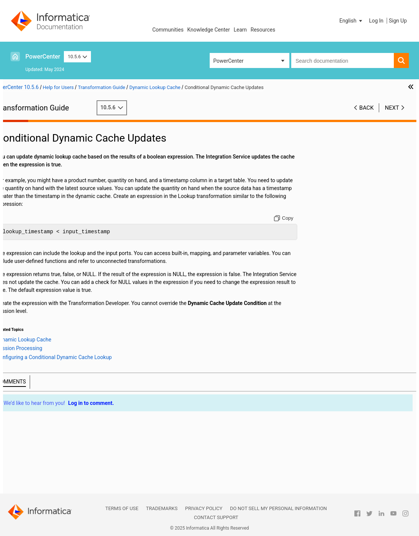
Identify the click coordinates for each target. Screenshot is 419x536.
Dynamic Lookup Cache (43, 276)
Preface (24, 127)
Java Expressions (35, 237)
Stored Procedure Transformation (54, 450)
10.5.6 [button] (77, 56)
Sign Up (398, 21)
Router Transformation (41, 395)
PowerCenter (43, 56)
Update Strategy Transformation (52, 482)
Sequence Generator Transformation (57, 403)
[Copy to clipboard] (314, 226)
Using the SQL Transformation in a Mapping (55, 438)
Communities (167, 30)
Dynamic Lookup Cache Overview (65, 284)
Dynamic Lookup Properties (59, 292)
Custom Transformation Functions (55, 158)
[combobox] (342, 60)
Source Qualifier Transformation (52, 418)
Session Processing (57, 332)
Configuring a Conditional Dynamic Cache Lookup (70, 340)
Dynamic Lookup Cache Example (65, 363)
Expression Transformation (47, 182)
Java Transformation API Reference (56, 229)
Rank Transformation (39, 387)
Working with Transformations (50, 134)
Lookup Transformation (42, 261)
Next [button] (392, 107)
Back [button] (366, 107)
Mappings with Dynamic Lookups (65, 316)
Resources (263, 30)
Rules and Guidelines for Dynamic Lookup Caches (66, 371)
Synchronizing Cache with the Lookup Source (57, 355)
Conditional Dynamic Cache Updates (55, 324)
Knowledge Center (208, 30)
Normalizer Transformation (47, 379)
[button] (351, 21)
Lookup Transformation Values (62, 300)
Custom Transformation (43, 150)
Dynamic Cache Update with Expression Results (56, 348)
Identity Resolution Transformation (55, 213)
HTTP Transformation (40, 205)
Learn (240, 30)
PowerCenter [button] (228, 61)
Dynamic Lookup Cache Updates (64, 308)
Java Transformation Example (50, 245)
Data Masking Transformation (50, 166)
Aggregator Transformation (47, 142)
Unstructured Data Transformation (55, 474)
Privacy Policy (203, 508)
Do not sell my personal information (278, 508)
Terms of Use (121, 508)
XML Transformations (40, 489)
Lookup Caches (33, 269)
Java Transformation (39, 221)
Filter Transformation (40, 198)
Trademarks (161, 508)
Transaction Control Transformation (57, 458)
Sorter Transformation (41, 411)
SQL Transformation (38, 426)
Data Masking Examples (43, 174)
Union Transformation (40, 466)
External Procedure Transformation (56, 190)
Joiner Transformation (41, 253)
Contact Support (216, 517)
